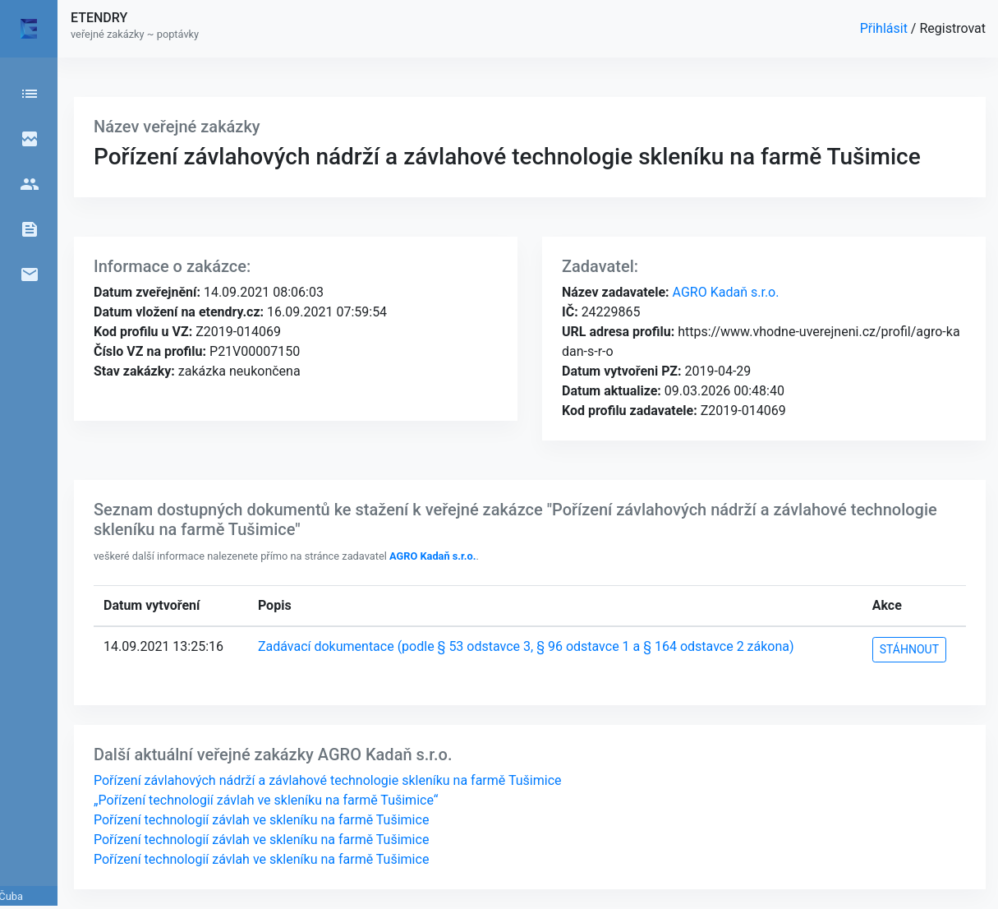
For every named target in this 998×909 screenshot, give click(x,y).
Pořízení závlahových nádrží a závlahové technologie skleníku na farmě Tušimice (328, 780)
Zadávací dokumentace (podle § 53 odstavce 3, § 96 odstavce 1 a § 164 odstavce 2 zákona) (526, 646)
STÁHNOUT (909, 649)
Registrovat (952, 28)
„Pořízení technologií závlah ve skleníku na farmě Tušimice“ (266, 800)
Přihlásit (885, 28)
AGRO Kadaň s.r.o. (724, 292)
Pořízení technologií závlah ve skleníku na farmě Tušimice (261, 820)
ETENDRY (99, 17)
